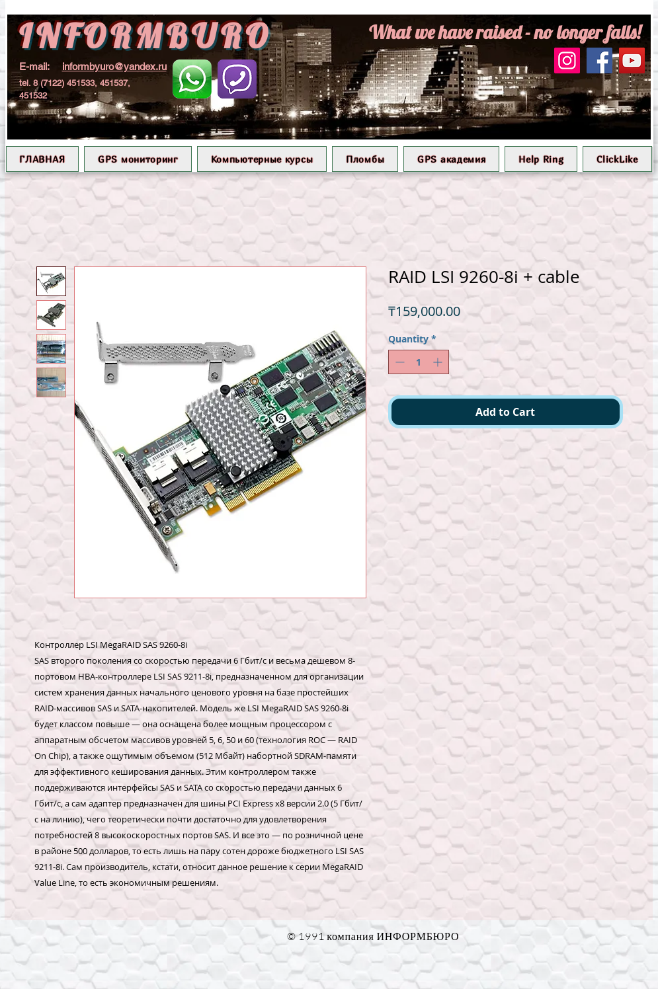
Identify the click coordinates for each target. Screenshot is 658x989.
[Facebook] (599, 60)
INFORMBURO (145, 36)
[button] (138, 159)
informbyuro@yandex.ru (114, 66)
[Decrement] (398, 362)
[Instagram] (567, 60)
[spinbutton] (419, 362)
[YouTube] (632, 60)
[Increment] (439, 362)
